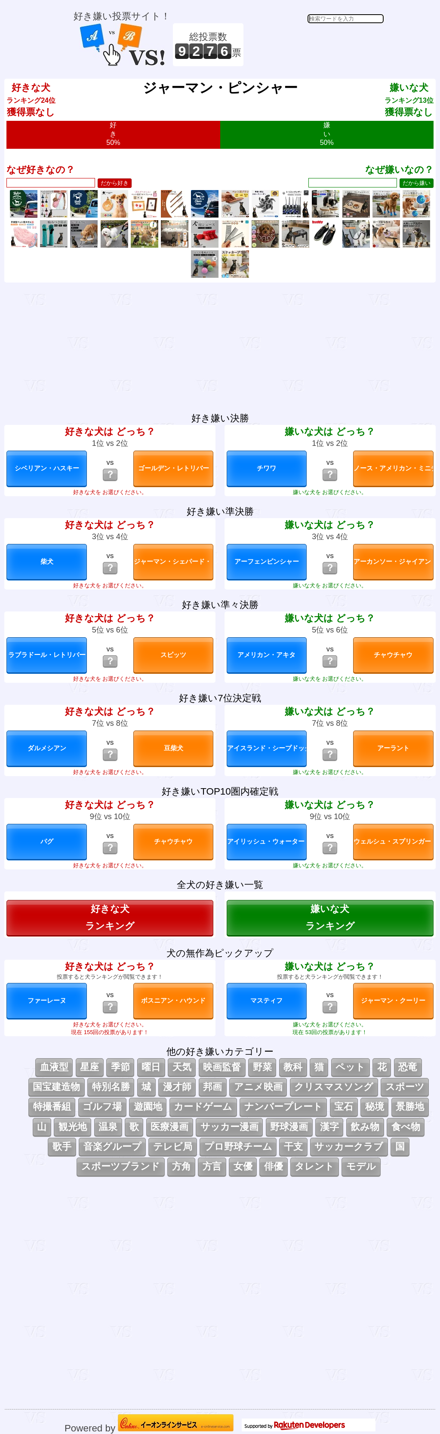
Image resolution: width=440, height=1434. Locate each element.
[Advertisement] (315, 44)
